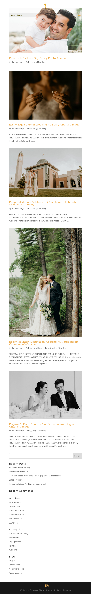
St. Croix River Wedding (19, 468)
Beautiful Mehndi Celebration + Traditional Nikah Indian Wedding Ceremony (43, 203)
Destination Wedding (47, 348)
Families (41, 62)
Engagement (15, 542)
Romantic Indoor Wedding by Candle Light (28, 484)
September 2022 (16, 502)
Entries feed (14, 565)
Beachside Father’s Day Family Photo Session (37, 58)
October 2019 (15, 519)
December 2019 (16, 511)
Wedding (42, 129)
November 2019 (16, 515)
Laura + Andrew (16, 480)
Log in (12, 561)
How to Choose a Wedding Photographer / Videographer (35, 476)
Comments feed (16, 569)
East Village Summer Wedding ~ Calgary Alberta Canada (44, 124)
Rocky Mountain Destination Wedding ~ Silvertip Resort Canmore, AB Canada (43, 343)
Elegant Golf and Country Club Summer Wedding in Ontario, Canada (41, 425)
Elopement (14, 538)
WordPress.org (15, 573)
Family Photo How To (18, 472)
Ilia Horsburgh (18, 62)
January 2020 (15, 506)
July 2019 (13, 523)
